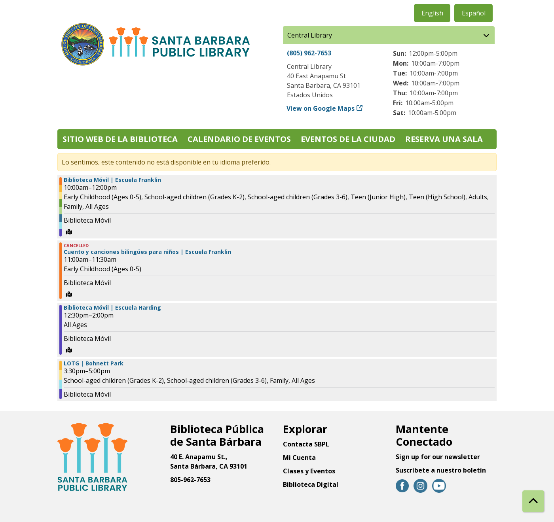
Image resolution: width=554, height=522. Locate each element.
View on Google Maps (321, 108)
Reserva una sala (444, 139)
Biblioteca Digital (310, 484)
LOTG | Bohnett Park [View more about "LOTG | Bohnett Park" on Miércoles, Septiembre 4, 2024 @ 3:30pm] (93, 363)
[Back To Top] (533, 501)
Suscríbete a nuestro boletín (441, 470)
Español (474, 13)
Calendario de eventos (239, 139)
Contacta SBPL (306, 444)
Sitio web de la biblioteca (120, 139)
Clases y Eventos (309, 471)
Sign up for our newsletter (438, 456)
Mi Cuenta (299, 457)
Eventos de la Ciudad (348, 139)
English (432, 13)
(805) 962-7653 (309, 53)
